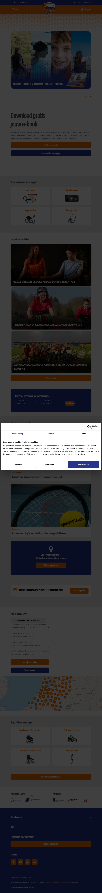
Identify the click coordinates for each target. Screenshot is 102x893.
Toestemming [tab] (17, 434)
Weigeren (18, 464)
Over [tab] (84, 434)
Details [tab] (51, 434)
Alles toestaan (83, 464)
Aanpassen (51, 464)
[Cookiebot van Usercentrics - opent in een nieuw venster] (89, 427)
